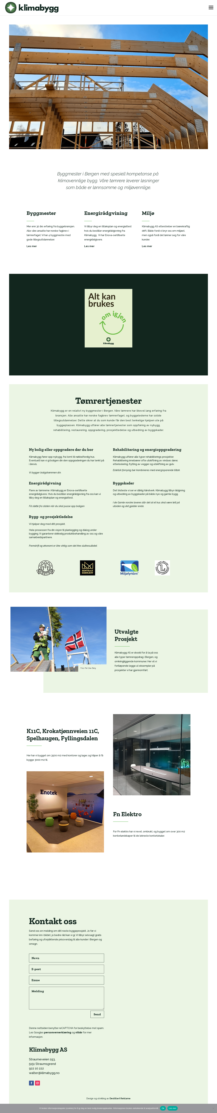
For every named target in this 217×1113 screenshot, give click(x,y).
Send (97, 1014)
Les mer (172, 1108)
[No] (213, 1108)
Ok (163, 1108)
